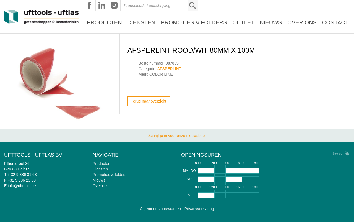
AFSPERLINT (169, 69)
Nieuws (271, 22)
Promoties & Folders (194, 22)
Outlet (243, 22)
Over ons (302, 22)
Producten (104, 22)
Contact (335, 22)
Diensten (141, 22)
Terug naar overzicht (148, 101)
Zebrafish (339, 153)
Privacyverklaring (199, 208)
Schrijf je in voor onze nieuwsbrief (177, 135)
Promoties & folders (109, 174)
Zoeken (192, 5)
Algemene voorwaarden (160, 208)
